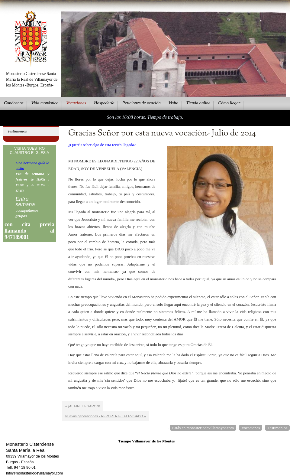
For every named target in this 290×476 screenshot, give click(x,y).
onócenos (14, 102)
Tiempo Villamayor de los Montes (146, 441)
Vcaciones (76, 102)
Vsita (174, 102)
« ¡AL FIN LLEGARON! (82, 406)
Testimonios (17, 131)
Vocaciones (250, 427)
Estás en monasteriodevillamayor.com (203, 427)
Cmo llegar (229, 102)
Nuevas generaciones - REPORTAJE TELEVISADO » (105, 416)
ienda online (198, 102)
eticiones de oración (141, 102)
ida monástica (45, 102)
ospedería (104, 102)
